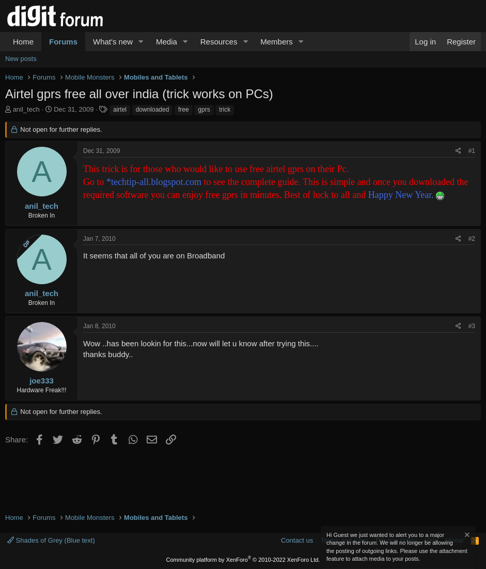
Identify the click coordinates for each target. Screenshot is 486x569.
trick (224, 109)
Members (276, 41)
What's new (113, 41)
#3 (471, 326)
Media (166, 41)
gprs (204, 109)
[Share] (458, 151)
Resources (219, 41)
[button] (141, 41)
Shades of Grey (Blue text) (51, 540)
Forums (63, 41)
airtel (120, 109)
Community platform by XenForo (243, 560)
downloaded (152, 109)
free (183, 109)
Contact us (297, 540)
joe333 (41, 380)
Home (23, 41)
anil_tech (26, 109)
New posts (21, 59)
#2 (471, 238)
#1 (471, 151)
